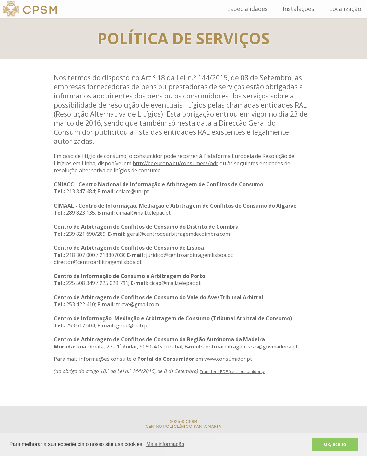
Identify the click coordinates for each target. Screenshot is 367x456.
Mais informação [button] (165, 444)
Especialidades (247, 9)
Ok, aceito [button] (335, 444)
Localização (345, 9)
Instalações (298, 9)
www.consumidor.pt (228, 358)
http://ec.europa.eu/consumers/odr (175, 163)
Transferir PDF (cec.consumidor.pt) (233, 371)
